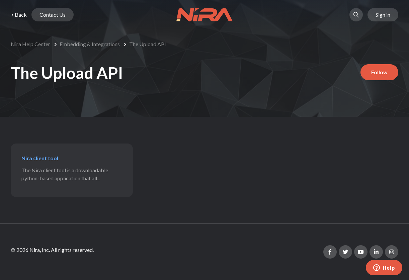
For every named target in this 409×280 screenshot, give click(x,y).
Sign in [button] (383, 14)
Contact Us (52, 14)
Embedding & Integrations (90, 44)
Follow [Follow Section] (379, 72)
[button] (356, 14)
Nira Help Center (30, 44)
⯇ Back (19, 14)
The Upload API (147, 44)
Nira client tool (39, 158)
